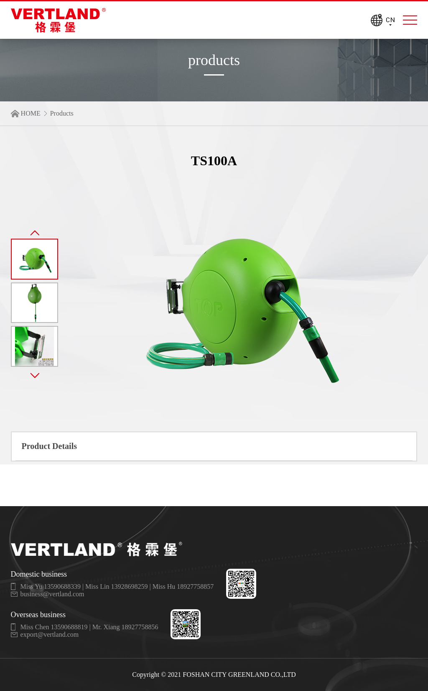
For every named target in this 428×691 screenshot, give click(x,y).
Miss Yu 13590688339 (50, 586)
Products (62, 113)
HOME (31, 113)
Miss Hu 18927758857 (183, 586)
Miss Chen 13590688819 (54, 626)
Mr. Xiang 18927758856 (125, 626)
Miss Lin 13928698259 (116, 586)
